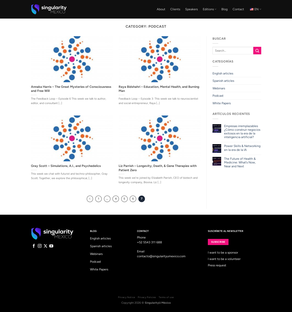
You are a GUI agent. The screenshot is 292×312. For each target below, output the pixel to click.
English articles (222, 73)
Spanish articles (223, 81)
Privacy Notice (126, 297)
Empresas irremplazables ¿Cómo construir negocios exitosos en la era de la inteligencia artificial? (242, 131)
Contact (238, 9)
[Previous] (90, 199)
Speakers (191, 9)
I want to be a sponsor (223, 252)
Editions (209, 9)
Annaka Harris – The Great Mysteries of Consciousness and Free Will (71, 89)
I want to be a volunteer (224, 259)
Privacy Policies (147, 297)
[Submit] (257, 50)
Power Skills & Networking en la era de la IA (242, 148)
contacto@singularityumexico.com (161, 256)
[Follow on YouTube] (51, 246)
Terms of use (166, 297)
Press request (217, 265)
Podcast (217, 96)
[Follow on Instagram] (40, 246)
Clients (175, 9)
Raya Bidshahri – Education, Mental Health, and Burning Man (159, 89)
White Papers (221, 103)
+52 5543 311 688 (149, 242)
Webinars (218, 88)
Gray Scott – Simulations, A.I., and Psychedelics (66, 166)
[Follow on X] (45, 246)
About (161, 9)
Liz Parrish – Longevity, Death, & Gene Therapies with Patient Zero (158, 168)
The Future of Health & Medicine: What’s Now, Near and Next (240, 162)
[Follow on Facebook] (34, 246)
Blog (224, 9)
